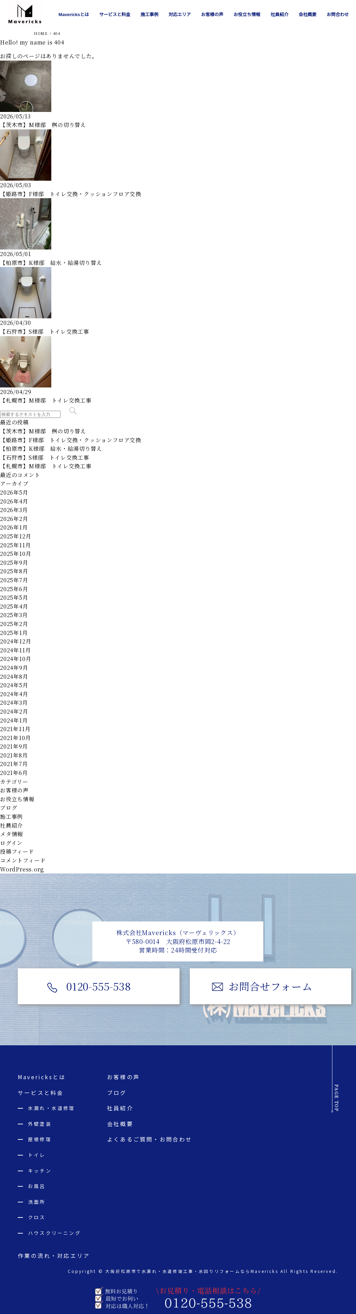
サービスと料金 (41, 1092)
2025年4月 (14, 606)
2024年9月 (14, 668)
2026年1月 (14, 527)
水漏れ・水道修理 (51, 1108)
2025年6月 (14, 589)
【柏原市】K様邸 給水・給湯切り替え (51, 263)
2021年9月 (14, 746)
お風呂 (37, 1186)
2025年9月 (14, 562)
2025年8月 (14, 571)
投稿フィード (17, 851)
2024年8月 (14, 676)
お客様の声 (14, 790)
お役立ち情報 (17, 799)
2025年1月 (14, 633)
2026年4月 (14, 501)
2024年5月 (14, 685)
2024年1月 (14, 720)
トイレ (37, 1155)
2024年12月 (15, 641)
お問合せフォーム (272, 986)
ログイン (11, 843)
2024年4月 (14, 694)
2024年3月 (14, 702)
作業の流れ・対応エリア (54, 1255)
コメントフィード (22, 860)
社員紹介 (11, 825)
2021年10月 (15, 738)
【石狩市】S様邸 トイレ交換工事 (44, 331)
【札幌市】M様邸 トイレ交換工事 (46, 400)
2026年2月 (14, 519)
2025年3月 (14, 615)
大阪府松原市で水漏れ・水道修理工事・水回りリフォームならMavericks (191, 1271)
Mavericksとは (42, 1077)
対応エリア (180, 14)
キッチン (40, 1170)
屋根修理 (40, 1139)
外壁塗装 (40, 1123)
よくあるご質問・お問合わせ (150, 1139)
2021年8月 (14, 755)
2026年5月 (14, 492)
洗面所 (37, 1201)
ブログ (8, 808)
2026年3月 (14, 510)
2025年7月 (14, 580)
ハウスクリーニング (54, 1233)
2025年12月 (15, 536)
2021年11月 (15, 729)
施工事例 (11, 816)
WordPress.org (22, 869)
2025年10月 (15, 554)
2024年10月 (15, 659)
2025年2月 (14, 624)
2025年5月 (14, 597)
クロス (37, 1217)
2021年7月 (14, 764)
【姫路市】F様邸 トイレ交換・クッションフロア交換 (70, 194)
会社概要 (120, 1124)
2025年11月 (15, 545)
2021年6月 (14, 773)
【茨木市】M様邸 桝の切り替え (43, 125)
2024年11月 (15, 650)
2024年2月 (14, 711)
